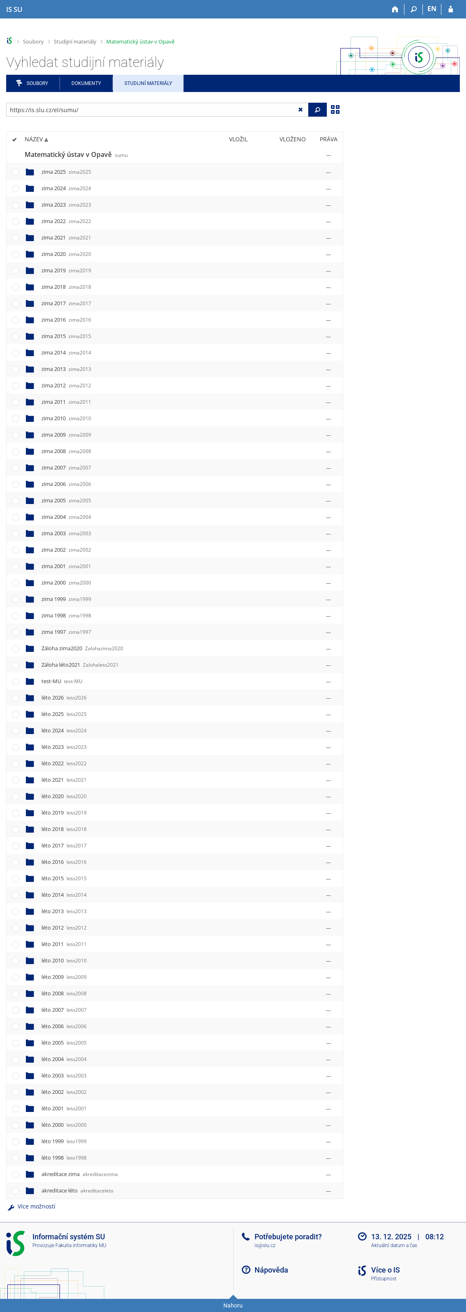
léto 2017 (64, 845)
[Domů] (395, 9)
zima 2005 (66, 500)
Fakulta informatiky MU (80, 1245)
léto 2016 (64, 861)
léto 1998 (64, 1157)
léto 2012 (64, 927)
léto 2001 (64, 1108)
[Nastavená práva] (328, 155)
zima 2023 (66, 204)
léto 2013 (64, 911)
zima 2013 (66, 369)
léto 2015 (64, 878)
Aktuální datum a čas (394, 1245)
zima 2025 (66, 171)
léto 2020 (64, 796)
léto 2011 (64, 944)
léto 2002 (64, 1092)
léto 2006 (64, 1026)
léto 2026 (64, 697)
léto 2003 (64, 1075)
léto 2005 (64, 1042)
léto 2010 (64, 960)
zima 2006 (66, 484)
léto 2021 (64, 779)
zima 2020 (66, 254)
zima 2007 (66, 467)
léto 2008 (64, 993)
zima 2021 (66, 237)
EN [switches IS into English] (431, 8)
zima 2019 (66, 270)
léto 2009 (64, 977)
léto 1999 (64, 1141)
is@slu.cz (265, 1245)
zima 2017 (66, 303)
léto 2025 (64, 714)
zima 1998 (66, 615)
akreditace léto (77, 1190)
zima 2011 (66, 401)
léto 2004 (64, 1059)
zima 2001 (66, 566)
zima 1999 (66, 599)
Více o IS (385, 1270)
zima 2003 (66, 533)
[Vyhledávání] (413, 9)
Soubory (33, 41)
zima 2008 (66, 451)
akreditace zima (79, 1174)
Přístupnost (384, 1279)
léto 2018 (64, 829)
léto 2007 (64, 1009)
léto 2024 (64, 730)
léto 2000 (64, 1124)
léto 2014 (64, 894)
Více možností (30, 1206)
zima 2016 (66, 319)
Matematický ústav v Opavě (140, 41)
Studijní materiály (75, 41)
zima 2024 (66, 188)
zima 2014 (66, 352)
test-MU (62, 681)
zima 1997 (66, 631)
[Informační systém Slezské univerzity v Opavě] (14, 9)
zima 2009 (66, 434)
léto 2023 (64, 746)
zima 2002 (66, 549)
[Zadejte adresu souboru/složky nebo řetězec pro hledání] (157, 110)
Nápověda (271, 1270)
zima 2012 (66, 385)
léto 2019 (64, 812)
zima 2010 (66, 418)
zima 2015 (66, 336)
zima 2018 (66, 286)
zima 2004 (66, 516)
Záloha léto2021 (80, 664)
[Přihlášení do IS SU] (450, 9)
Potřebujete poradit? (288, 1236)
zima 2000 (66, 582)
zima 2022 (66, 221)
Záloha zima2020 (82, 648)
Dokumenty (86, 83)
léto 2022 (64, 763)
